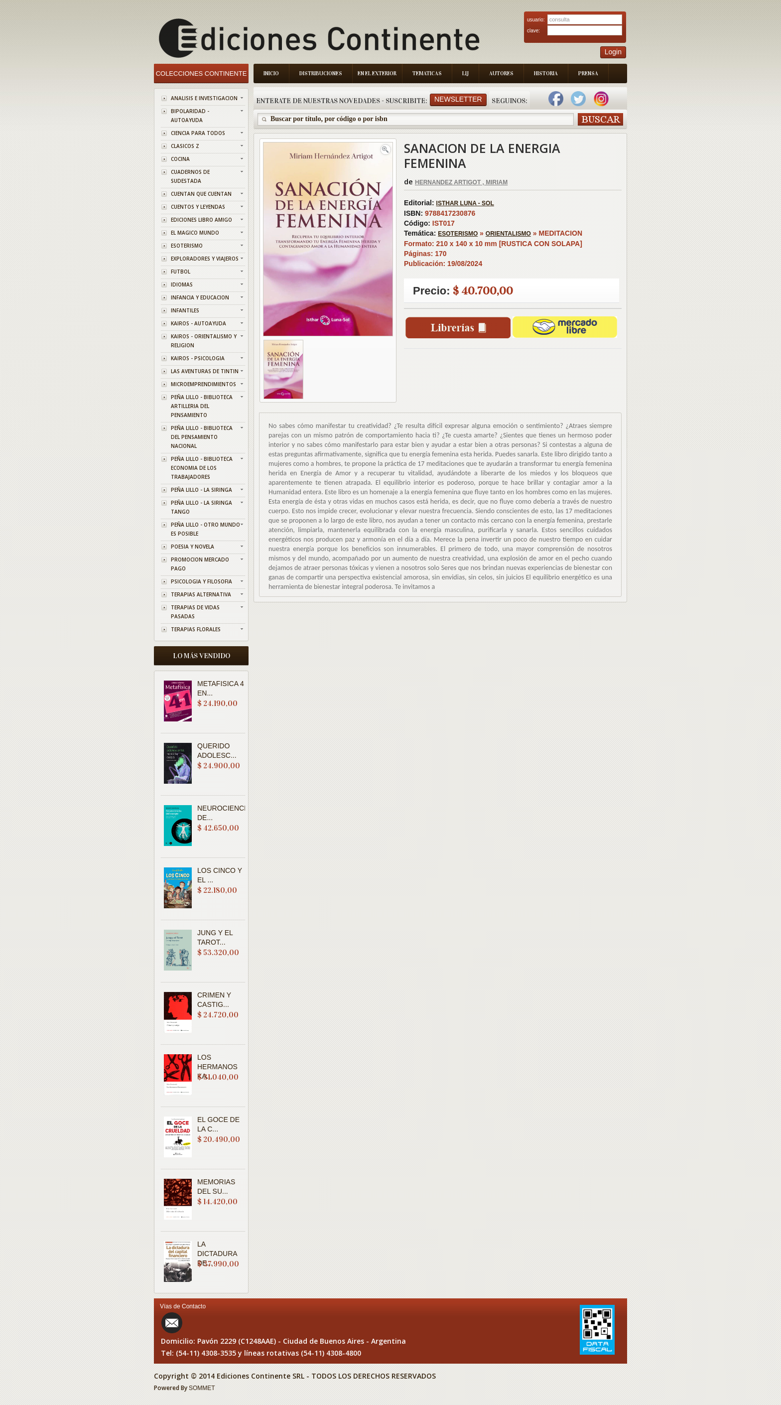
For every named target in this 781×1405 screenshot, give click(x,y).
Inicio (271, 73)
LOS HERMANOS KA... (217, 1066)
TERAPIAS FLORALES (196, 629)
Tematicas (427, 73)
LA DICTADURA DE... (217, 1253)
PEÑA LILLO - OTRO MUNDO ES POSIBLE (205, 529)
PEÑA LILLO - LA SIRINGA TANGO (201, 507)
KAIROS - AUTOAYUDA (198, 323)
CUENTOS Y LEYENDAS (198, 206)
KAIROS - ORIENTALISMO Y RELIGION (204, 341)
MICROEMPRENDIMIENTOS (203, 384)
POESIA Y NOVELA (192, 546)
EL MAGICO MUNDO (195, 232)
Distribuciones (320, 73)
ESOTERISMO (187, 245)
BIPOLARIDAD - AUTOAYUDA (190, 116)
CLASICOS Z (185, 145)
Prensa (588, 73)
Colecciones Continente (201, 73)
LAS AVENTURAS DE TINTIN (205, 371)
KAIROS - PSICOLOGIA (198, 358)
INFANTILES (185, 310)
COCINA (180, 158)
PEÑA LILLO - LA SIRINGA (201, 489)
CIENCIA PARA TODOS (198, 133)
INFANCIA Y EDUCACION (200, 297)
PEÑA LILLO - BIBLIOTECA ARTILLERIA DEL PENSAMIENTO (202, 406)
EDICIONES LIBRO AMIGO (201, 219)
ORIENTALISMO (508, 233)
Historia (546, 73)
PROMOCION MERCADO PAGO (200, 564)
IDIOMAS (182, 284)
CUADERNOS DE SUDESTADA (190, 176)
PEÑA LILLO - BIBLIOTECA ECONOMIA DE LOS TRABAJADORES (202, 467)
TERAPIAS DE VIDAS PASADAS (195, 612)
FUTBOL (180, 271)
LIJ (465, 73)
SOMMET (202, 1388)
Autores (501, 73)
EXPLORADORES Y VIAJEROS (205, 258)
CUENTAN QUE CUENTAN (201, 193)
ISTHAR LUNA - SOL (465, 203)
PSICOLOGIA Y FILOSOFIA (201, 581)
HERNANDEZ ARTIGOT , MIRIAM (461, 182)
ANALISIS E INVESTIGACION (204, 98)
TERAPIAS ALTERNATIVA (201, 594)
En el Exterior (377, 73)
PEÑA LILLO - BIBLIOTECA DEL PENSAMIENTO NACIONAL (202, 436)
